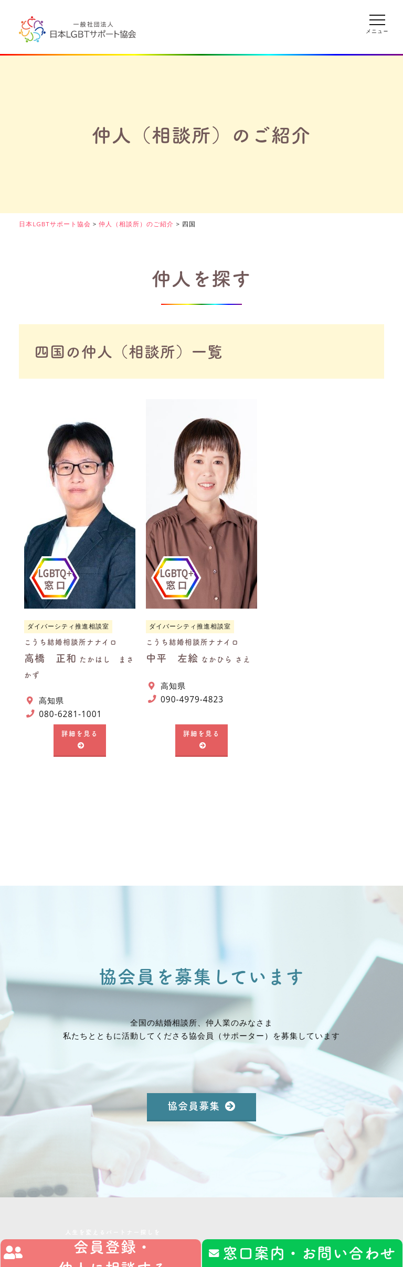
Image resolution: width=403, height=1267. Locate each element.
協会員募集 (193, 1105)
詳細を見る (79, 733)
